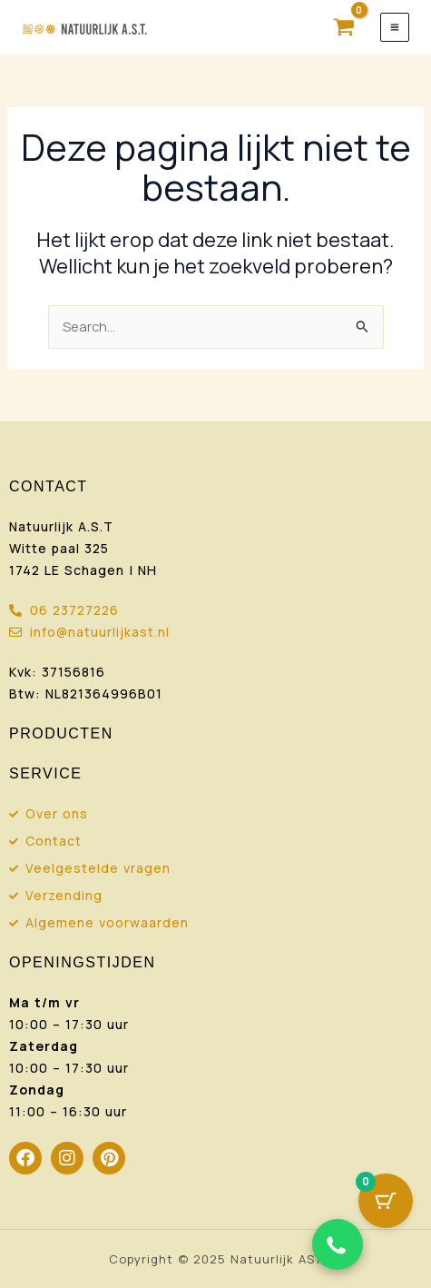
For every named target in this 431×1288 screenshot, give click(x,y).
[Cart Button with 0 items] (385, 1201)
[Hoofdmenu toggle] (394, 27)
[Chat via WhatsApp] (337, 1244)
